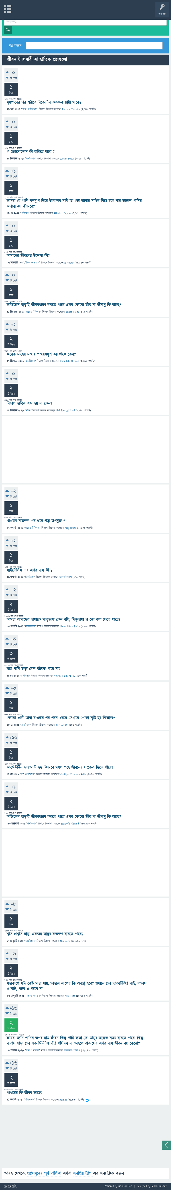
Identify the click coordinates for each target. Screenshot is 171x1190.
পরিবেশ (24, 213)
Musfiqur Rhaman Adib (72, 774)
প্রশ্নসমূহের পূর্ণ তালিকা (45, 1174)
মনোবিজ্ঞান (30, 626)
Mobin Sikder (159, 1186)
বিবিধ (28, 410)
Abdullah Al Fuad (69, 361)
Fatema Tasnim (71, 109)
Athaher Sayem (62, 213)
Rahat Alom (72, 312)
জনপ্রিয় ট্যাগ (83, 1174)
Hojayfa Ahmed (70, 824)
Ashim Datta (67, 159)
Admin (63, 1100)
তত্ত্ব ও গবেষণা (27, 774)
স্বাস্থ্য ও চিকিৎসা (29, 109)
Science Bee (125, 1186)
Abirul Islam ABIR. (64, 676)
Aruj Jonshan (72, 528)
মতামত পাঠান (10, 1186)
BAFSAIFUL (61, 725)
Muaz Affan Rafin (70, 626)
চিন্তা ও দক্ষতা (32, 263)
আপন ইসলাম (65, 577)
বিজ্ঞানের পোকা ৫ (72, 1050)
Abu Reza (65, 941)
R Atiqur (69, 263)
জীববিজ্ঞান (30, 159)
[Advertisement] (85, 450)
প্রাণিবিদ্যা (25, 676)
